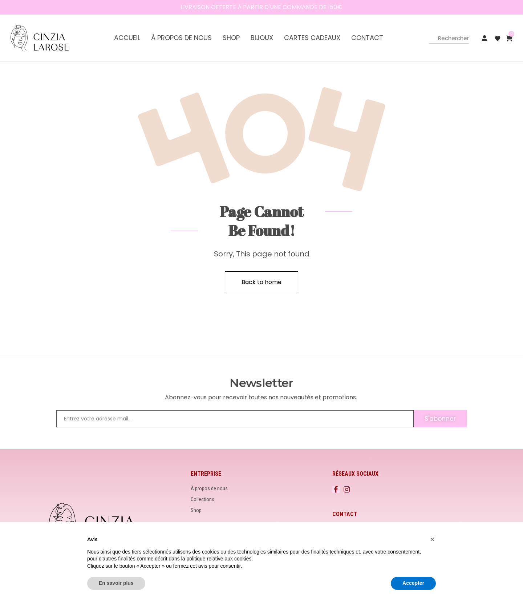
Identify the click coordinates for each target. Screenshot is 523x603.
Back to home (261, 282)
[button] (432, 539)
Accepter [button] (413, 583)
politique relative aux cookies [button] (218, 559)
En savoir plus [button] (116, 583)
